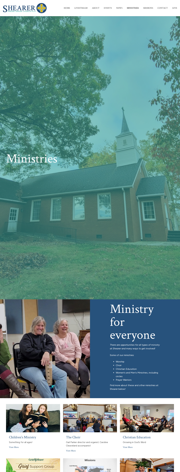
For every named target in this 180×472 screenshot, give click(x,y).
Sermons (148, 8)
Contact (162, 8)
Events (108, 8)
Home (67, 8)
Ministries (133, 8)
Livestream (80, 8)
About (95, 8)
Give (174, 8)
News (119, 8)
